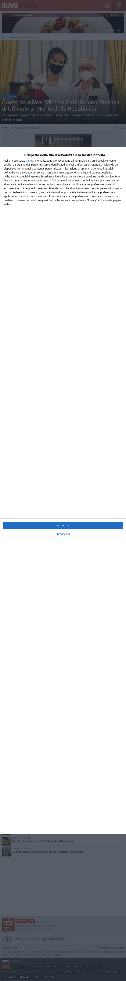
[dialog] (63, 490)
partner (30, 160)
